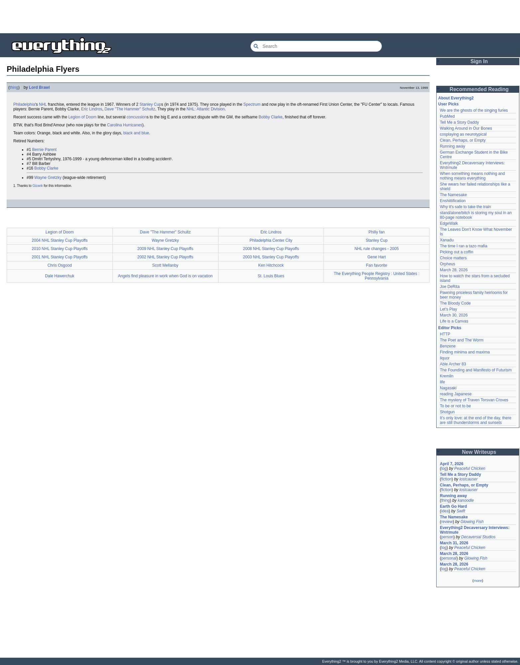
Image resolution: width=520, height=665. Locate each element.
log (444, 468)
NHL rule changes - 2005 (376, 248)
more (477, 581)
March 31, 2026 (454, 543)
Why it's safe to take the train (465, 206)
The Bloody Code (455, 303)
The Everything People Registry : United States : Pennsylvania (376, 276)
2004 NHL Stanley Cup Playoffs (59, 240)
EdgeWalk (449, 223)
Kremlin (447, 376)
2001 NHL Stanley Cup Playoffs (59, 257)
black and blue (136, 133)
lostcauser (468, 479)
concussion (137, 117)
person (447, 537)
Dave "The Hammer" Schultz (129, 109)
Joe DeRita (449, 286)
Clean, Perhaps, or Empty (462, 140)
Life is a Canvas (454, 321)
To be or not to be (455, 406)
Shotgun (447, 412)
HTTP (445, 334)
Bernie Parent (44, 149)
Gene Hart (376, 257)
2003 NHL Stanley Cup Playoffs (271, 257)
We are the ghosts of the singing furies (474, 110)
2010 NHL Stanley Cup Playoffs (59, 248)
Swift (460, 511)
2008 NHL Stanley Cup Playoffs (271, 248)
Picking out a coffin (456, 252)
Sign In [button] (479, 61)
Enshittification (452, 201)
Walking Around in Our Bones (466, 128)
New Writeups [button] (479, 452)
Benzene (447, 346)
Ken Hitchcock (271, 265)
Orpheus (447, 264)
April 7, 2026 (451, 464)
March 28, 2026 (453, 270)
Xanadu (447, 240)
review (447, 521)
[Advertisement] (260, 17)
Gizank (38, 186)
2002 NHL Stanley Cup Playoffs (165, 257)
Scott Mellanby (165, 265)
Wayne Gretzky (48, 177)
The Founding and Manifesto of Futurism (476, 370)
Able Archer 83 (453, 364)
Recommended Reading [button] (479, 89)
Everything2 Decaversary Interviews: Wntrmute (474, 530)
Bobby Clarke (271, 117)
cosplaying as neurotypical (463, 134)
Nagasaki (448, 388)
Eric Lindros (91, 109)
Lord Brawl (39, 87)
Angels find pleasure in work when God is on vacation (165, 276)
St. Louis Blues (271, 276)
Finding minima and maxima (465, 352)
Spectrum (251, 104)
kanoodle (465, 500)
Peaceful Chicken (469, 468)
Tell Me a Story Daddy (459, 122)
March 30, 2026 (453, 315)
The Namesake (453, 195)
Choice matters (453, 258)
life (442, 382)
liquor (445, 358)
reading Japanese (455, 394)
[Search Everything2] (316, 46)
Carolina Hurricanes (124, 125)
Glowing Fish (471, 521)
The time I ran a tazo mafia (463, 246)
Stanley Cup (150, 104)
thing (14, 87)
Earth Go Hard (453, 506)
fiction (446, 479)
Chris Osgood (60, 265)
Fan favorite (376, 265)
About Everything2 (456, 98)
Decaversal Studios (478, 537)
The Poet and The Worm (461, 340)
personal (448, 558)
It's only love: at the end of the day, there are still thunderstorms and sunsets (475, 420)
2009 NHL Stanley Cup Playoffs (165, 248)
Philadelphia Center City (271, 240)
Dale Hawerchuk (59, 276)
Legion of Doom (82, 117)
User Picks (448, 104)
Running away (452, 146)
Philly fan (376, 232)
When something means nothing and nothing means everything (472, 176)
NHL (43, 104)
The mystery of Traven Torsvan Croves (474, 400)
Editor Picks (449, 328)
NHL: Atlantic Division (206, 109)
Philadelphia (24, 104)
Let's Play (448, 309)
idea (445, 511)
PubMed (447, 116)
